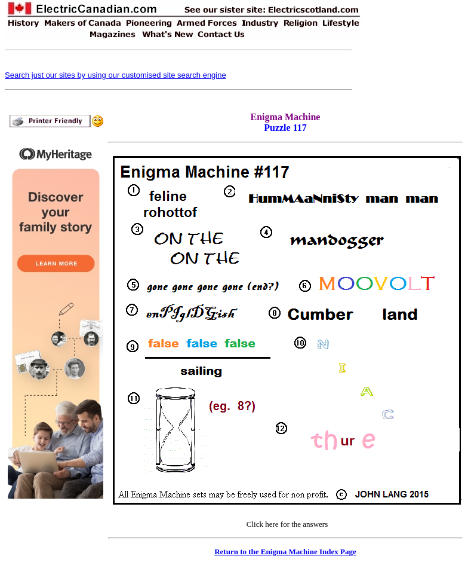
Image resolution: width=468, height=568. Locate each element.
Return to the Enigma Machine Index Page (285, 551)
